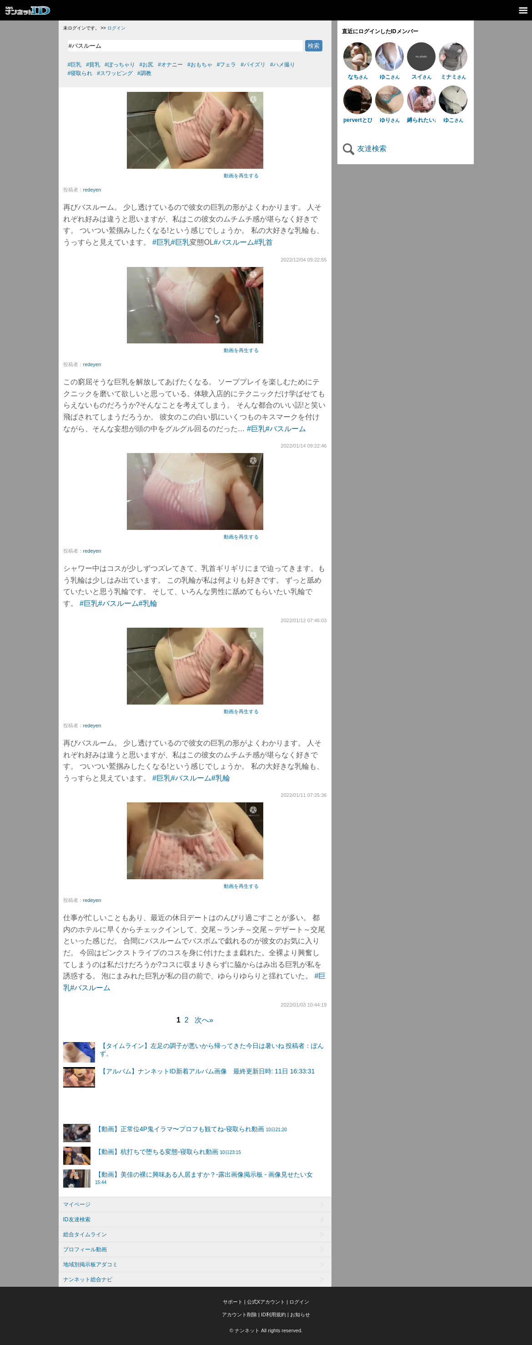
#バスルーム (234, 242)
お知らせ (300, 1314)
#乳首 (263, 242)
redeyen (92, 189)
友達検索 (364, 148)
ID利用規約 (273, 1314)
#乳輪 (148, 603)
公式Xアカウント (266, 1302)
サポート (233, 1302)
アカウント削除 (239, 1314)
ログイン (116, 27)
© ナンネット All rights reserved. (266, 1330)
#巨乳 (161, 242)
